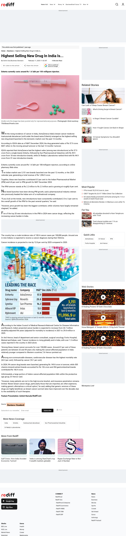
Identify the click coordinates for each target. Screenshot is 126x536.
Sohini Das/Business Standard (13, 61)
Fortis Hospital (90, 243)
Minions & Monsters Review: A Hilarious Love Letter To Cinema (104, 203)
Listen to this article (11, 66)
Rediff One (58, 500)
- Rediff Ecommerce (61, 506)
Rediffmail (58, 497)
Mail (46, 4)
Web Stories (88, 286)
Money (61, 4)
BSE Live (4, 526)
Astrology (94, 517)
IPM (111, 239)
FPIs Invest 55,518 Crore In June (96, 190)
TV (80, 4)
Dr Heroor (102, 239)
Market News (5, 532)
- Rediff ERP (59, 514)
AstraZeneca (89, 239)
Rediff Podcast (96, 520)
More (85, 4)
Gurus (77, 4)
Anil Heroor (104, 243)
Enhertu (15, 423)
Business (10, 51)
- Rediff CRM (59, 511)
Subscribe (47, 410)
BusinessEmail (70, 4)
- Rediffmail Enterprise (62, 503)
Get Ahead (94, 511)
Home (43, 4)
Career (22, 532)
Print (59, 410)
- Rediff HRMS (59, 509)
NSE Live (4, 529)
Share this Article (31, 66)
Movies (93, 503)
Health (22, 526)
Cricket (93, 509)
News (52, 4)
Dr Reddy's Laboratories (12, 427)
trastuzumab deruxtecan (31, 423)
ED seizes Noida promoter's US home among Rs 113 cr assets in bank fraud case (104, 198)
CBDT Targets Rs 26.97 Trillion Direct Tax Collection (103, 194)
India (6, 423)
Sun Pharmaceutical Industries (55, 423)
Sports (93, 506)
